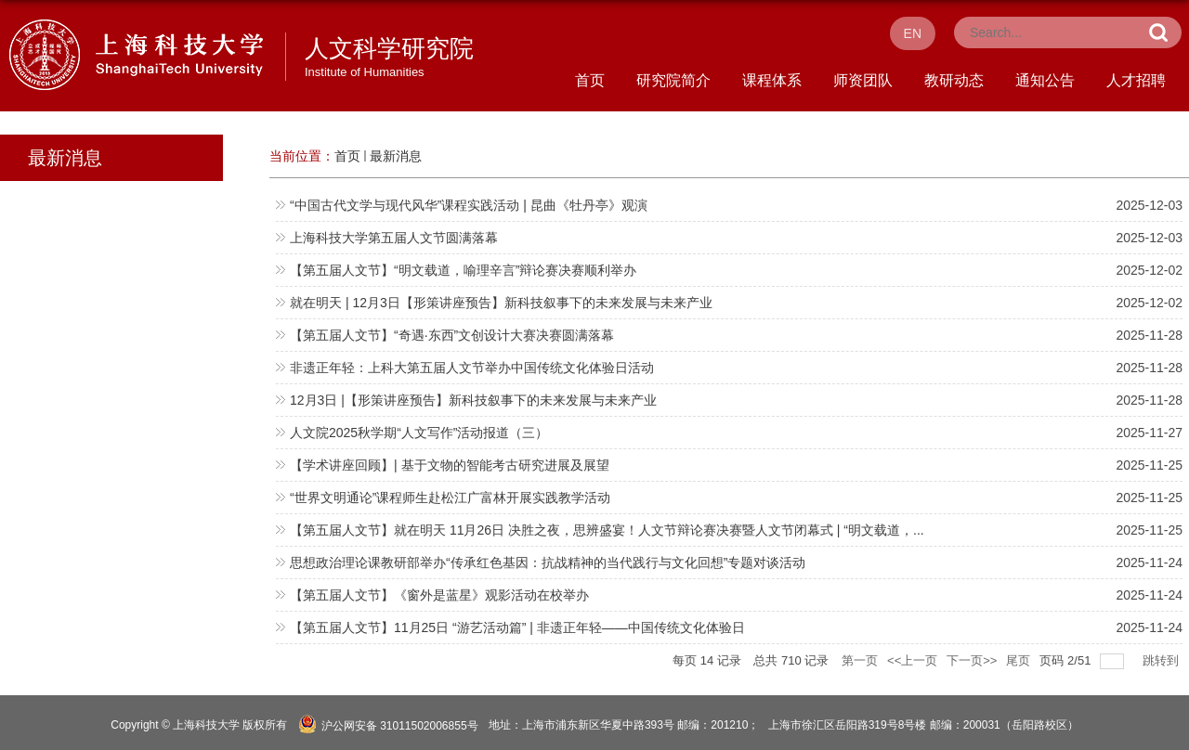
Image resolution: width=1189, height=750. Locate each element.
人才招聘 (1136, 80)
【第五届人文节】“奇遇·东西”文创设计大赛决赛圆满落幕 (452, 335)
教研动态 (954, 80)
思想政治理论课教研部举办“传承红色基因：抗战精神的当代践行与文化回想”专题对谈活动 (547, 562)
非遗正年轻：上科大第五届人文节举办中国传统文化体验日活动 (472, 367)
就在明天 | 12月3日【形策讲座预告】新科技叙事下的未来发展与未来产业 (501, 302)
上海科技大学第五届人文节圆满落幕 (394, 237)
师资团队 (863, 80)
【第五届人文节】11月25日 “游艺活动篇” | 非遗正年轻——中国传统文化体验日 (517, 627)
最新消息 (396, 156)
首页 (590, 80)
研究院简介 (673, 80)
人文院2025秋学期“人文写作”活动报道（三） (419, 432)
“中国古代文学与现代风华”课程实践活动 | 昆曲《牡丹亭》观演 (468, 205)
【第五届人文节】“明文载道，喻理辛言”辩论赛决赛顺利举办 (463, 270)
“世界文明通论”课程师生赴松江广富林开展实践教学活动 (450, 497)
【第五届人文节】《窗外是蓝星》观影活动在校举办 (439, 595)
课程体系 (772, 80)
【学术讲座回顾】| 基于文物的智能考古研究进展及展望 (449, 465)
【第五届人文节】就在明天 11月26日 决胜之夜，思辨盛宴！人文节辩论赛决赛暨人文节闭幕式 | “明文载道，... (607, 530)
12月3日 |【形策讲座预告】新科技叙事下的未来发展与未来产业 (473, 400)
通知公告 (1045, 80)
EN (912, 33)
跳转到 (1162, 660)
